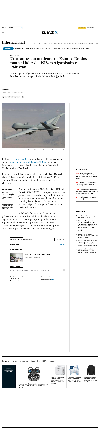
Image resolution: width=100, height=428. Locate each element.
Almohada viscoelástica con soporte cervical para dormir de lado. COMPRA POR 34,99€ (74, 379)
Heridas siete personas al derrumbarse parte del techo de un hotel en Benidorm (88, 235)
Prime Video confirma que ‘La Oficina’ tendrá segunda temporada (87, 184)
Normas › (62, 244)
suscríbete (82, 28)
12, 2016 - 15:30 (17, 92)
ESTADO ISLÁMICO (15, 55)
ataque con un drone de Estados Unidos (27, 162)
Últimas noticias (93, 43)
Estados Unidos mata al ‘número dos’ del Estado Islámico (8, 206)
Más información (15, 281)
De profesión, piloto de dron (37, 254)
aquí (52, 279)
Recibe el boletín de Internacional (22, 239)
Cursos (14, 361)
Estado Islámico (20, 159)
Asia (65, 43)
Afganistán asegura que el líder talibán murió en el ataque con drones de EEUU (9, 196)
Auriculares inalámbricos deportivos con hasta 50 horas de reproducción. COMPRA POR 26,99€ (33, 385)
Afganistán (25, 270)
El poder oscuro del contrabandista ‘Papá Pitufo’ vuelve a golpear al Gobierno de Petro (86, 175)
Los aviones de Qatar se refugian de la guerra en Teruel (87, 216)
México (45, 43)
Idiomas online (35, 361)
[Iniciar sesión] (92, 28)
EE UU (40, 43)
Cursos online (23, 361)
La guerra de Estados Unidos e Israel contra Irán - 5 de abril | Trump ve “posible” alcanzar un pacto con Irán (87, 251)
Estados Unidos (44, 270)
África (69, 43)
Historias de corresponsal (79, 43)
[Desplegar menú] (3, 32)
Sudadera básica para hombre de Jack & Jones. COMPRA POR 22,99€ (90, 379)
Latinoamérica (53, 43)
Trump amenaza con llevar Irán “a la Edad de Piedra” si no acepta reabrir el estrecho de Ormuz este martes (52, 48)
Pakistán (12, 270)
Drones (19, 270)
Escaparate (6, 361)
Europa (36, 43)
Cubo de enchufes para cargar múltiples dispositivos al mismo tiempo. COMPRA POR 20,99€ (57, 380)
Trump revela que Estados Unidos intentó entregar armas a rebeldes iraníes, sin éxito (87, 191)
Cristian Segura (28, 257)
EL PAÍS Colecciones (48, 361)
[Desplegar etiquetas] (63, 270)
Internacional (13, 43)
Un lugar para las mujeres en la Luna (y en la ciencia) (86, 198)
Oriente (60, 43)
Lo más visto (80, 211)
